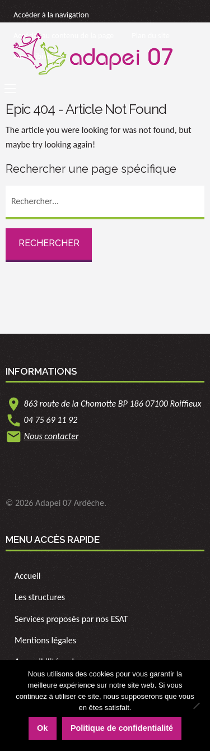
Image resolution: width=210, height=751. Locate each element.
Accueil (28, 575)
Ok (42, 728)
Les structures (40, 597)
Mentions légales (45, 640)
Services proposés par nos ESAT (71, 619)
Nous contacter (51, 436)
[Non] (196, 705)
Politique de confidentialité (122, 728)
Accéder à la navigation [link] (51, 15)
